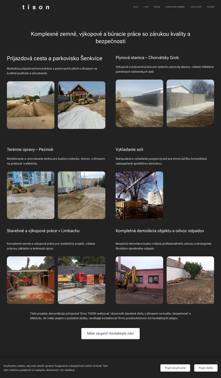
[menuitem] (187, 7)
